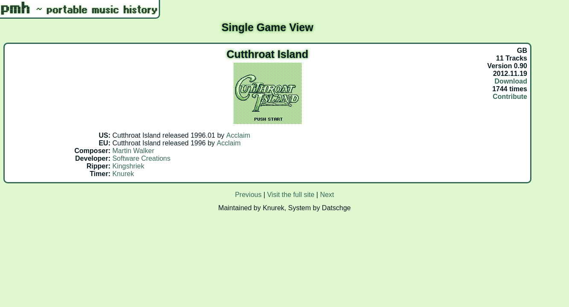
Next (327, 194)
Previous (248, 194)
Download (511, 81)
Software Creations (141, 158)
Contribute (510, 96)
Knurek (123, 173)
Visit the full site (291, 194)
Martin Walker (133, 150)
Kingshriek (128, 166)
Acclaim (238, 135)
